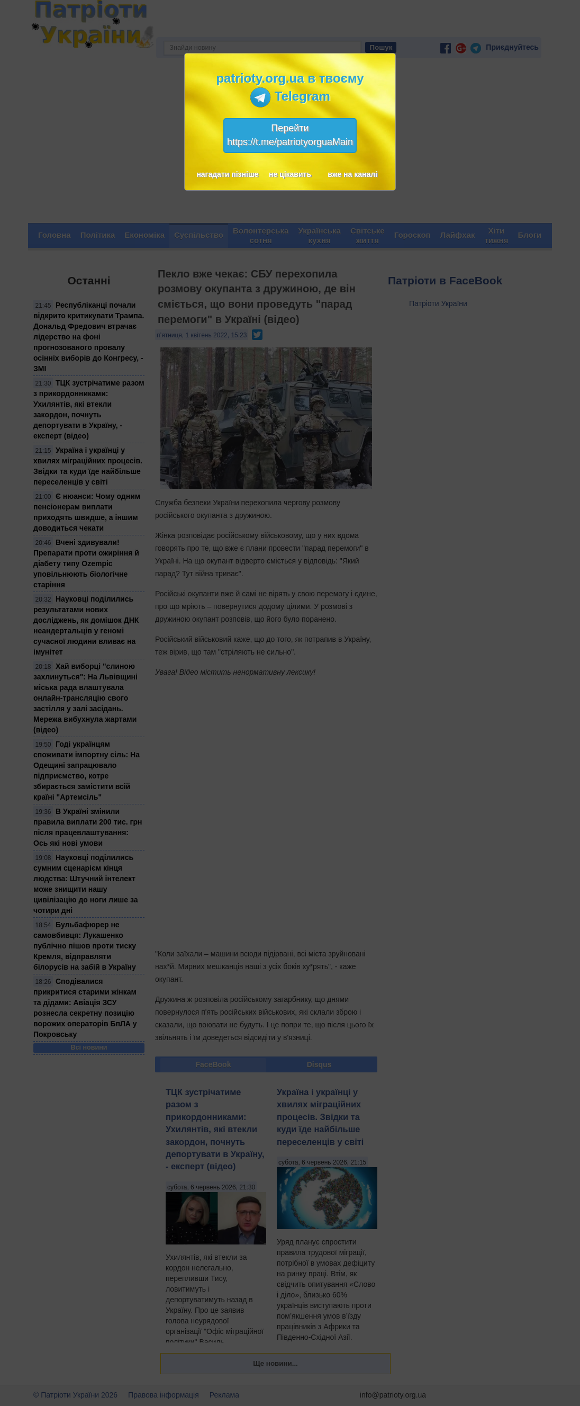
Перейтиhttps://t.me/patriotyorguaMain (290, 135)
